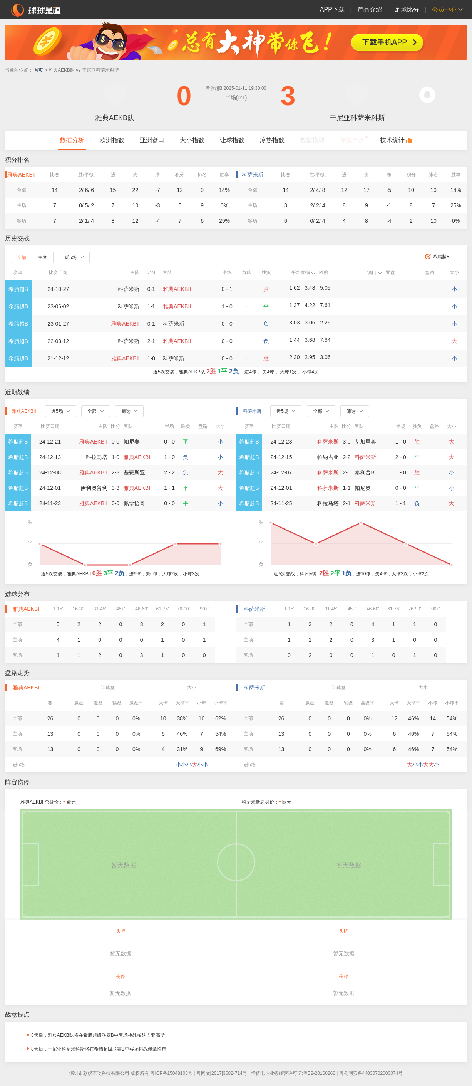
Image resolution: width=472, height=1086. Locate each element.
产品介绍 (369, 9)
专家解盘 (352, 140)
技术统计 (392, 140)
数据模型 (312, 140)
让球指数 (232, 140)
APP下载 (332, 9)
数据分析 (72, 140)
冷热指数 (272, 140)
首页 (38, 70)
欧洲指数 (112, 140)
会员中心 (444, 9)
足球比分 (407, 9)
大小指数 (192, 140)
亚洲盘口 (152, 140)
